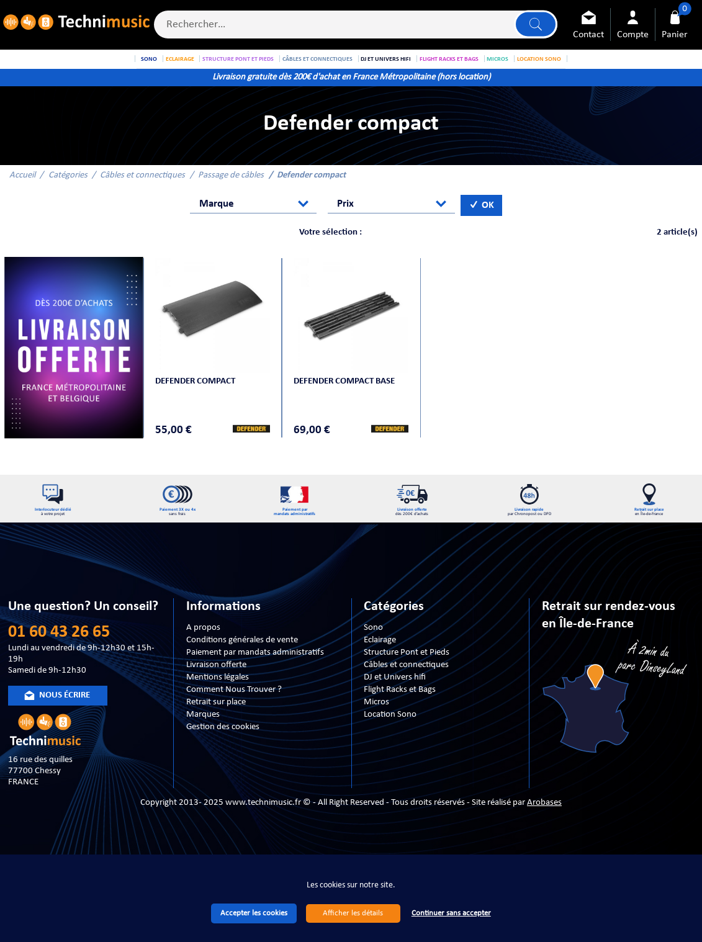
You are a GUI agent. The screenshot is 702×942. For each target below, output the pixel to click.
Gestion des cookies (222, 753)
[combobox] (253, 219)
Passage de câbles (231, 189)
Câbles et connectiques (142, 189)
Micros (376, 728)
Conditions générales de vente (242, 666)
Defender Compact (197, 392)
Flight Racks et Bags (400, 716)
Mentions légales (217, 704)
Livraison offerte (216, 691)
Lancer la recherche (534, 26)
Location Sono (390, 741)
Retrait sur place (216, 728)
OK (481, 220)
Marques (203, 741)
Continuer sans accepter (451, 913)
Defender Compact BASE (346, 392)
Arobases (544, 829)
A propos (203, 654)
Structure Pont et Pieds (406, 679)
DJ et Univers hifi (395, 704)
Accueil (22, 189)
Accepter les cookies (253, 913)
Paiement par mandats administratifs (255, 679)
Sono (373, 654)
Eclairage (380, 666)
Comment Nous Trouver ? (234, 716)
